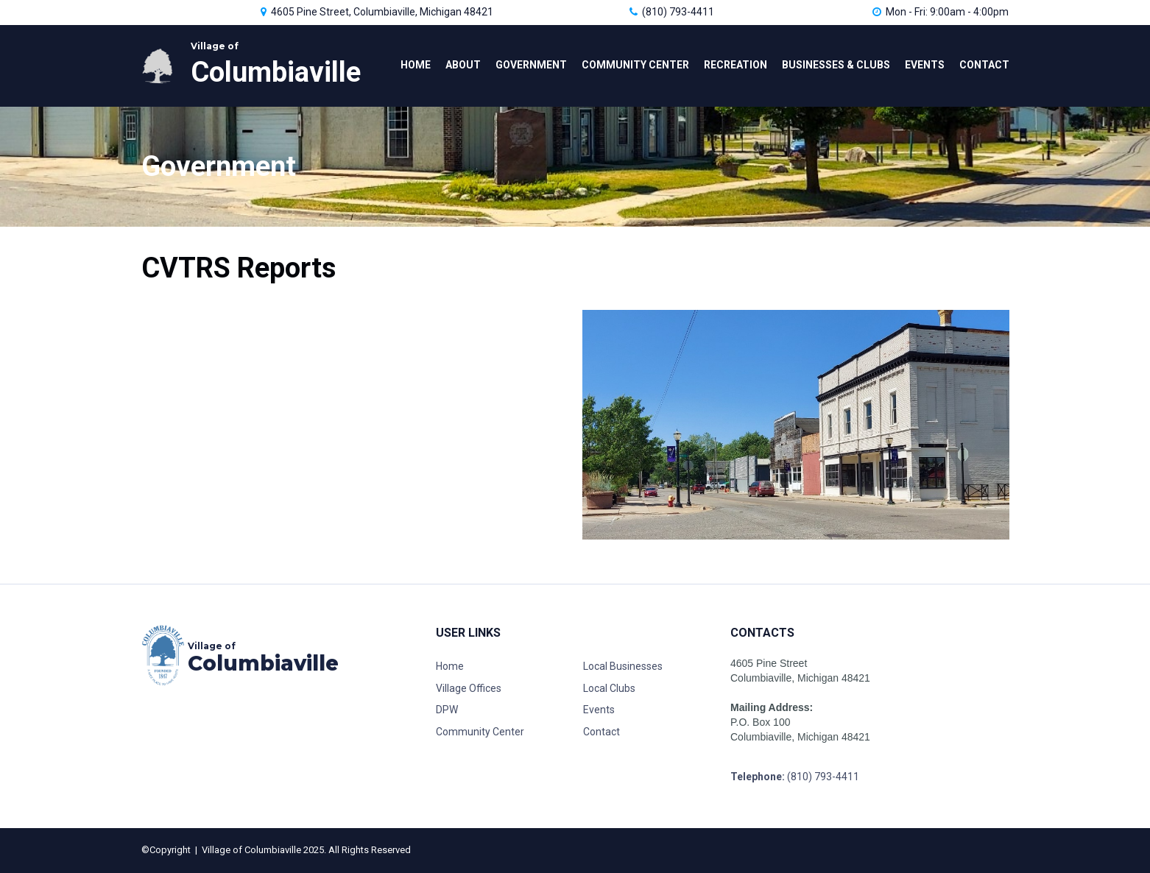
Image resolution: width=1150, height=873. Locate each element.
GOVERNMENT (531, 65)
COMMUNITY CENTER (635, 65)
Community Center (480, 732)
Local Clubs (609, 688)
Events (599, 709)
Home (450, 666)
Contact (602, 732)
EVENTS (925, 65)
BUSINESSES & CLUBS (836, 65)
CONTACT (984, 65)
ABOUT (463, 65)
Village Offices (468, 688)
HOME (416, 65)
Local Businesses (623, 666)
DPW (447, 709)
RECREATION (735, 65)
